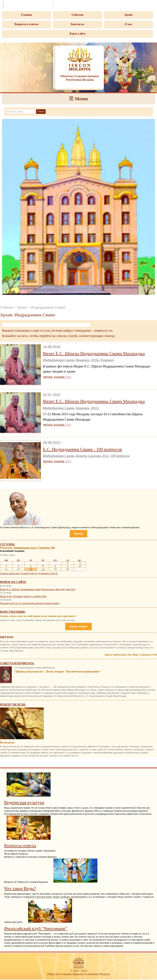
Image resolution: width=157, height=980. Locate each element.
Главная (26, 14)
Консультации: (13, 611)
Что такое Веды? (20, 888)
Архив (128, 14)
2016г (95, 360)
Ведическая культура (24, 802)
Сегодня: (7, 544)
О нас (128, 24)
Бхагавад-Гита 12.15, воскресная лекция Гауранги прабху (30, 603)
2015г (95, 408)
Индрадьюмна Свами (58, 360)
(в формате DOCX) (48, 573)
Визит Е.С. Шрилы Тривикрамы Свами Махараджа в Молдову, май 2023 (37, 589)
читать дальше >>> (57, 377)
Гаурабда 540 (46, 547)
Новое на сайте (13, 582)
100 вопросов (119, 456)
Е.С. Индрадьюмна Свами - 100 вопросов (82, 449)
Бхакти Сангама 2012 (92, 456)
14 (43, 569)
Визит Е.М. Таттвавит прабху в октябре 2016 (23, 596)
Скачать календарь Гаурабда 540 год (19, 573)
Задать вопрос (78, 626)
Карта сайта (77, 33)
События (77, 14)
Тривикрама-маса (25, 547)
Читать (78, 533)
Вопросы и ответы (26, 24)
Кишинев (82, 360)
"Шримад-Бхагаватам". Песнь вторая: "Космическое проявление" (57, 671)
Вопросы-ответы (20, 845)
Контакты (77, 24)
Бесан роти (7, 742)
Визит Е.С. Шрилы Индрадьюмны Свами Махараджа (94, 353)
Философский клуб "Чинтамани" (35, 928)
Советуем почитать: (17, 663)
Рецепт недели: (13, 704)
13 (30, 569)
